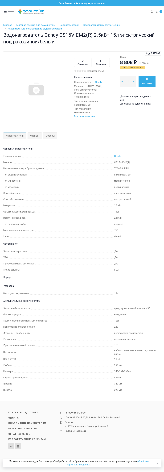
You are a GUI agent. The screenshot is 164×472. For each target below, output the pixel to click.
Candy (98, 82)
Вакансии (15, 428)
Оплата (13, 418)
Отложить (83, 62)
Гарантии (31, 428)
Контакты (15, 412)
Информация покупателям (27, 423)
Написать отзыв (95, 71)
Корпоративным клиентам (27, 439)
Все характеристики (84, 116)
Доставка (31, 412)
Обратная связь (19, 434)
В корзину (147, 81)
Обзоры (50, 135)
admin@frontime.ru (76, 431)
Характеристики (15, 135)
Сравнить (101, 62)
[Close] (157, 463)
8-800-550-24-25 (76, 412)
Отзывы (34, 135)
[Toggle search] (152, 11)
